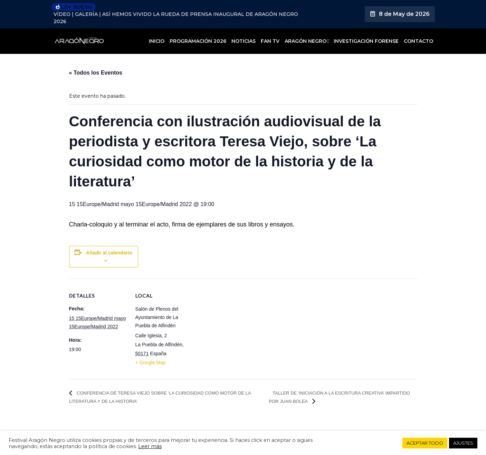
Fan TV (270, 41)
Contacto (418, 41)
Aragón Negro (305, 41)
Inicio (156, 41)
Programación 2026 (198, 41)
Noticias (243, 41)
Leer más (150, 446)
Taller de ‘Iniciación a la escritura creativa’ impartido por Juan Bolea (339, 397)
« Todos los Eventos (95, 73)
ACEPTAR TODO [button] (425, 443)
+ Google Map (150, 362)
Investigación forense (366, 41)
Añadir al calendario (109, 252)
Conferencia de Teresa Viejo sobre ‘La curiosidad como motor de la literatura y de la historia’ (160, 397)
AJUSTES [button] (463, 443)
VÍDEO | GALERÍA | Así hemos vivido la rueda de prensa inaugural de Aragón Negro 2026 (176, 18)
